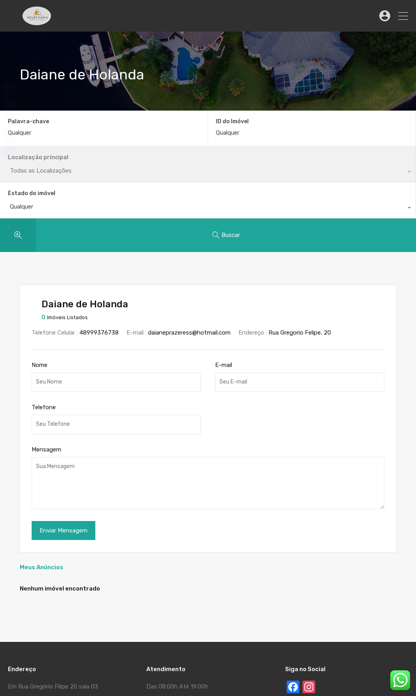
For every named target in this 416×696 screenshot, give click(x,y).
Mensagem (46, 377)
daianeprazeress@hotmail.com (189, 261)
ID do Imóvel (128, 122)
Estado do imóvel (343, 121)
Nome (39, 293)
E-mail (223, 293)
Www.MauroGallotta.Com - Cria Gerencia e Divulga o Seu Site (138, 666)
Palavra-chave (28, 122)
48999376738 (99, 261)
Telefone (44, 335)
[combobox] (364, 136)
